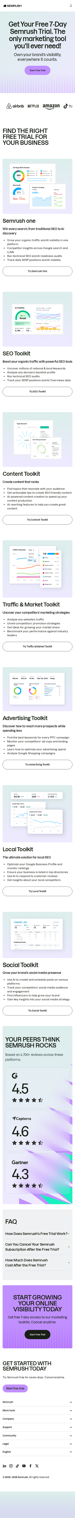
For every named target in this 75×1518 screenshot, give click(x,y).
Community (9, 1435)
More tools (9, 1410)
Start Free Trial (37, 70)
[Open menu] (70, 5)
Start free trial (15, 1388)
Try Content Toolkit (37, 519)
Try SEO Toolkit (37, 391)
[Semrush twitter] (37, 1466)
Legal (6, 1444)
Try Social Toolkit (37, 1010)
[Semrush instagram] (11, 1466)
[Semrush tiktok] (17, 1466)
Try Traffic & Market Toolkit (37, 646)
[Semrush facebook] (30, 1466)
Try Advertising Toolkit (37, 764)
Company (8, 1419)
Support (7, 1427)
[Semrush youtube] (24, 1466)
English (7, 1452)
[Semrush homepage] (12, 5)
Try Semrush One (37, 271)
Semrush (8, 1402)
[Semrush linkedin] (4, 1466)
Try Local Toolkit (37, 891)
